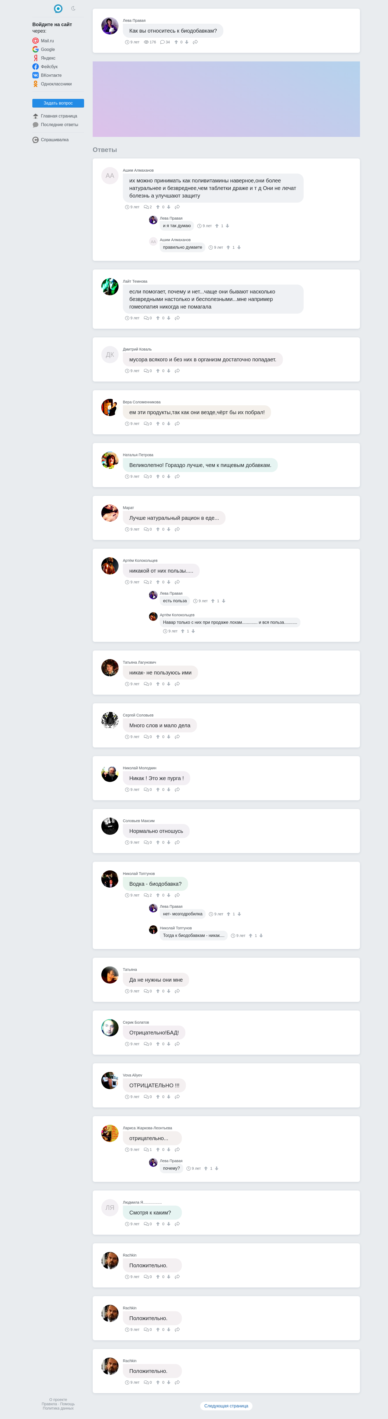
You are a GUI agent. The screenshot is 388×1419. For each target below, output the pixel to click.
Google (43, 49)
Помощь (67, 1404)
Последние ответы (55, 125)
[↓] (186, 42)
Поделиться (195, 41)
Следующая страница (226, 1406)
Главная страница (54, 116)
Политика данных (58, 1408)
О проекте (58, 1399)
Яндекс (44, 58)
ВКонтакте (47, 75)
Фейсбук (45, 66)
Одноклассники (52, 84)
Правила (49, 1404)
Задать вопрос (58, 103)
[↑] (176, 42)
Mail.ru (43, 40)
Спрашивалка (50, 140)
